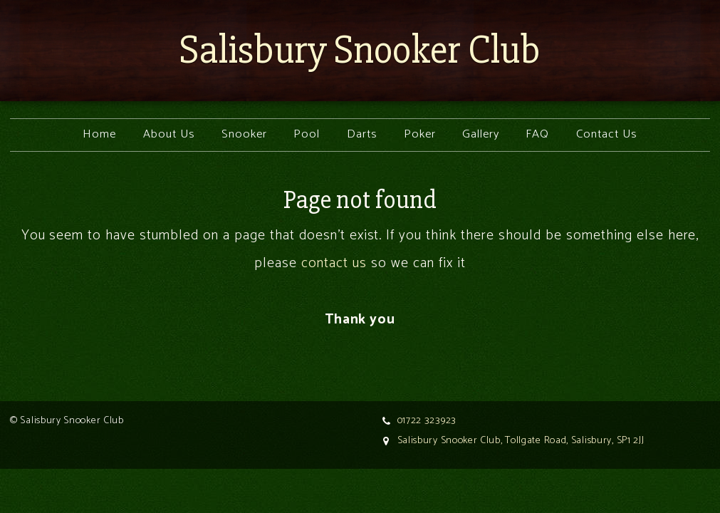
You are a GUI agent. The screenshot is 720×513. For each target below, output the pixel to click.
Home (99, 134)
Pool (306, 134)
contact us (334, 263)
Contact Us (606, 134)
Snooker (244, 134)
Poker (420, 134)
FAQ (537, 134)
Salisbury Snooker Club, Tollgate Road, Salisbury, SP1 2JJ (521, 440)
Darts (362, 134)
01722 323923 (426, 421)
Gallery (480, 134)
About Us (169, 134)
